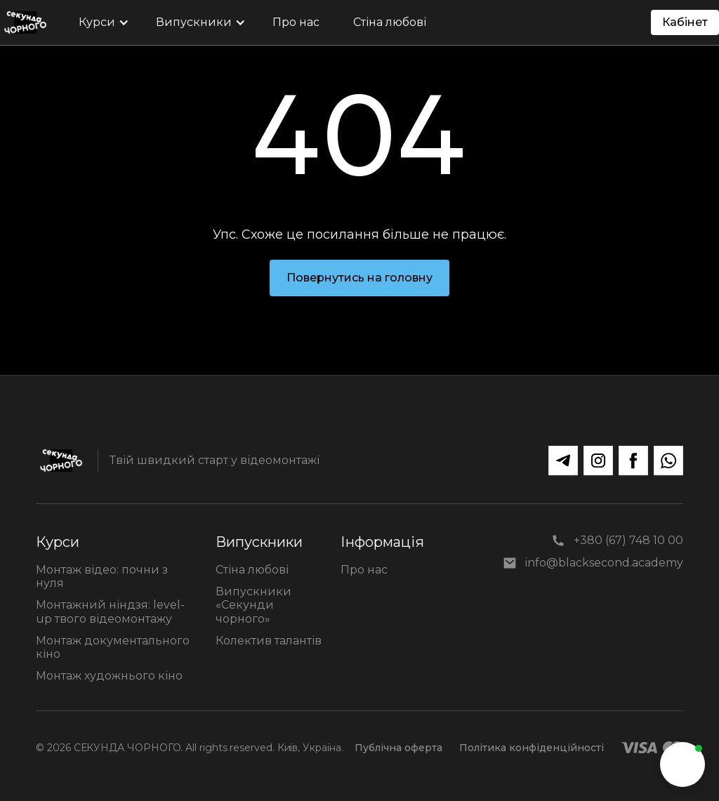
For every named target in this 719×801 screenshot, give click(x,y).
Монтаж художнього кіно (109, 675)
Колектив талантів (269, 640)
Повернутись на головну (359, 277)
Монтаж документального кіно (113, 647)
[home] (25, 22)
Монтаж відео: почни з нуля (102, 576)
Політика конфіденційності (531, 747)
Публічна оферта (398, 747)
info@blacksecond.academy (604, 562)
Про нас (364, 569)
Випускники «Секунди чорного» (253, 605)
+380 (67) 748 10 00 (628, 540)
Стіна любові (252, 569)
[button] (100, 22)
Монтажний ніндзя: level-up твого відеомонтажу (110, 611)
